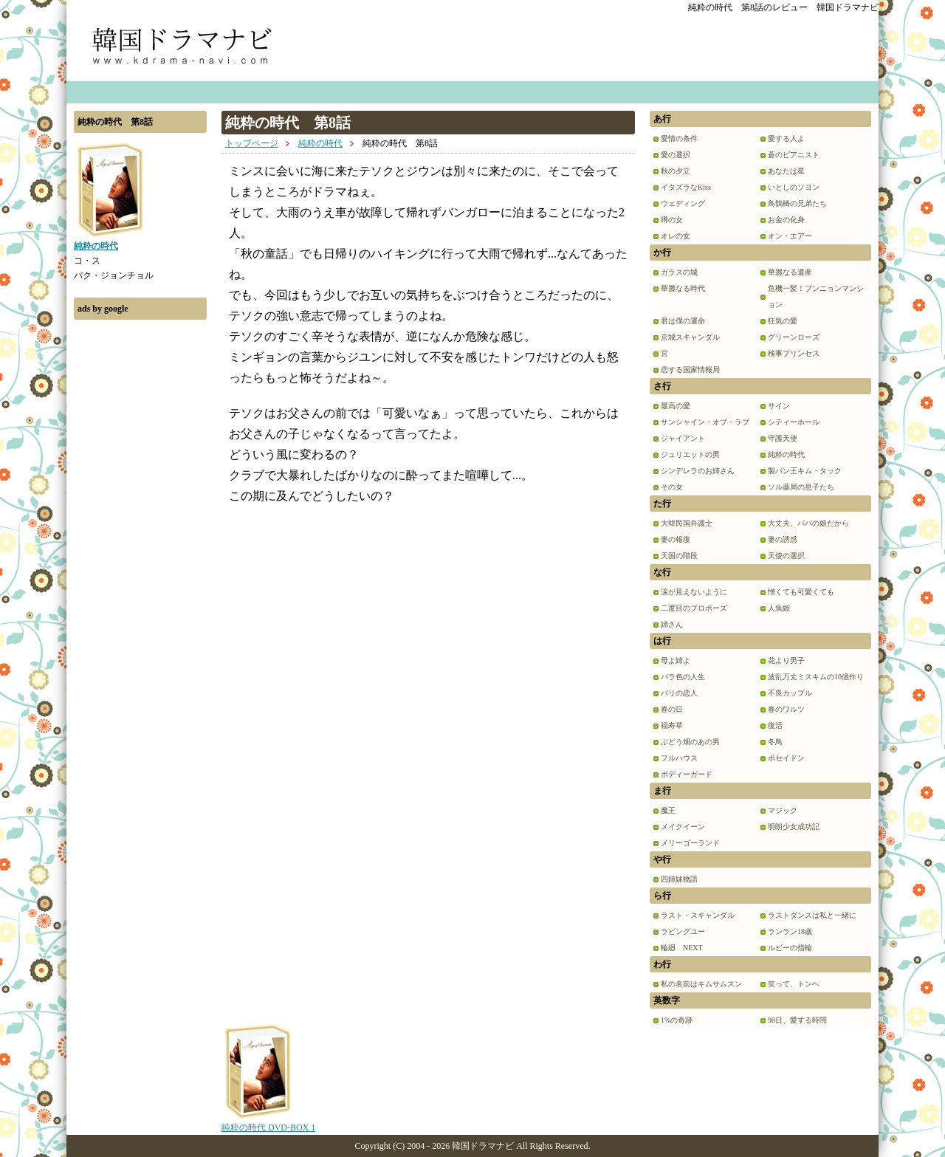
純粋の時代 (320, 143)
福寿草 (672, 725)
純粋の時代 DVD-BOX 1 (268, 1122)
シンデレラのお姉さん (698, 471)
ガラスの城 (679, 272)
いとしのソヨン (793, 187)
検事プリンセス (793, 353)
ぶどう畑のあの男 (690, 742)
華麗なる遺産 (790, 272)
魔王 (668, 810)
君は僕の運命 (683, 321)
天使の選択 (786, 556)
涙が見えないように (694, 592)
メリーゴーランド (690, 843)
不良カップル (790, 693)
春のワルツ (786, 709)
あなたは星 (786, 171)
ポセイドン (786, 758)
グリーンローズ (793, 337)
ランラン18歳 (790, 931)
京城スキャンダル (690, 337)
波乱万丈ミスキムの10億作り (816, 677)
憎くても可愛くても (801, 592)
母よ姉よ (675, 660)
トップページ (251, 143)
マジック (782, 810)
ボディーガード (686, 774)
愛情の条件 (679, 138)
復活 (775, 725)
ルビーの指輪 (790, 948)
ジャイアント (683, 438)
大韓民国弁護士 (686, 523)
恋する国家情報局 (690, 369)
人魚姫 (779, 608)
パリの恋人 (679, 693)
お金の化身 (786, 220)
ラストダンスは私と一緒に (812, 915)
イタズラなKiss (686, 187)
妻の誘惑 (782, 539)
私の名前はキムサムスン (701, 984)
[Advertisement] (140, 548)
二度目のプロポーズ (694, 608)
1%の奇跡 (677, 1020)
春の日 (672, 709)
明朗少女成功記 (793, 827)
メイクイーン (683, 827)
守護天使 (782, 438)
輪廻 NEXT (682, 948)
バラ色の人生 (683, 677)
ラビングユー (683, 931)
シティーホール (793, 422)
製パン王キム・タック (805, 471)
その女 (672, 487)
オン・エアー (790, 236)
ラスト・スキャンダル (698, 915)
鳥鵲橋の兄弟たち (797, 203)
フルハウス (679, 758)
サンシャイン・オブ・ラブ (705, 422)
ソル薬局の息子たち (801, 487)
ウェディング (683, 203)
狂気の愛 (782, 321)
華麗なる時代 (683, 288)
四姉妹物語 (679, 879)
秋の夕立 (675, 171)
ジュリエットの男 (690, 454)
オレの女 (675, 236)
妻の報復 (675, 539)
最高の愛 (675, 406)
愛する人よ (786, 138)
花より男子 (786, 660)
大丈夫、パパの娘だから (808, 523)
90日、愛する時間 (797, 1020)
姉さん (672, 624)
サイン (779, 406)
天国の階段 (679, 556)
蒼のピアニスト (793, 155)
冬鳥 (775, 742)
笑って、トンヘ (793, 984)
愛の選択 (675, 155)
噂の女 (672, 220)
